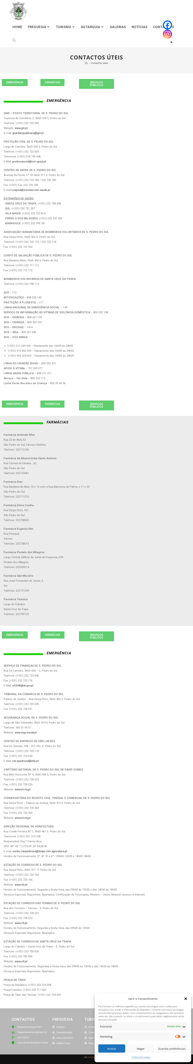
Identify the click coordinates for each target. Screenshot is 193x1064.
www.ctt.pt (21, 884)
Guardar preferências (171, 1048)
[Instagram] (167, 34)
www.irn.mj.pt (22, 789)
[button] (185, 998)
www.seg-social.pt (26, 732)
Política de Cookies (141, 1057)
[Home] (86, 63)
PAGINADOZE (94, 1057)
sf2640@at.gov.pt (22, 685)
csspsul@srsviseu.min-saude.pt (31, 190)
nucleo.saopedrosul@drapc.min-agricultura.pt (39, 851)
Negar (141, 1048)
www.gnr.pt (21, 128)
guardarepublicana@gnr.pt (28, 133)
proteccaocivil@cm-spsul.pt (29, 161)
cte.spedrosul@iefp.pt (25, 761)
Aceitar (111, 1048)
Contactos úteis (99, 63)
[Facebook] (167, 25)
